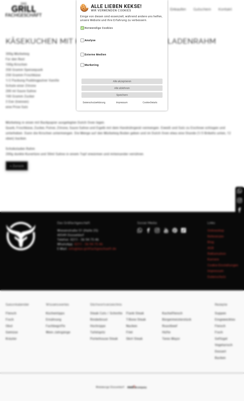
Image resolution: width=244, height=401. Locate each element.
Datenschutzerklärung (94, 102)
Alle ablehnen (122, 88)
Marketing (92, 65)
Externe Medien (95, 54)
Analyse (90, 40)
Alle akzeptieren (122, 81)
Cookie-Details (150, 102)
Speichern (122, 95)
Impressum (122, 102)
